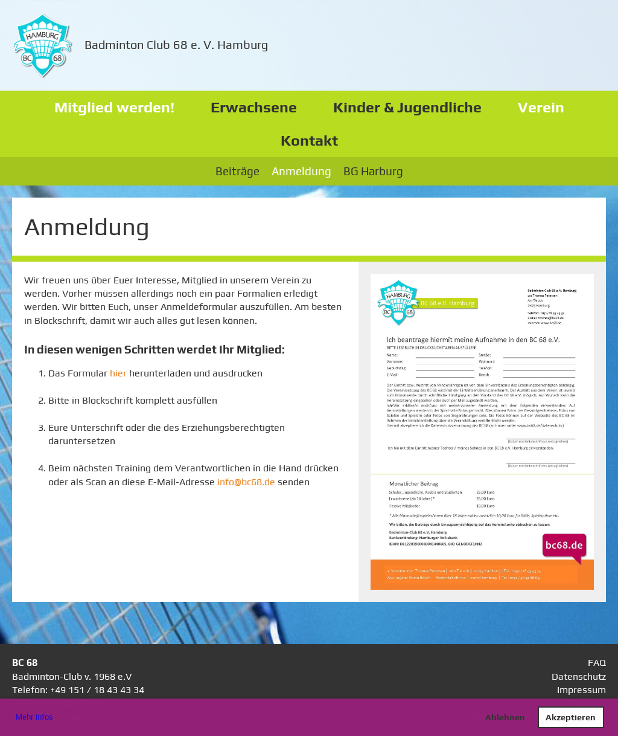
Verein (541, 107)
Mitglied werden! (114, 107)
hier (119, 373)
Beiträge (237, 171)
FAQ (597, 662)
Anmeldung (301, 171)
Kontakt (309, 140)
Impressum (581, 690)
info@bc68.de (246, 482)
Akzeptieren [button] (571, 717)
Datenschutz (579, 676)
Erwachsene (254, 107)
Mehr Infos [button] (34, 716)
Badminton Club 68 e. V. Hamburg (176, 44)
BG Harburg (373, 171)
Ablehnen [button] (505, 717)
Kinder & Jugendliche (407, 107)
